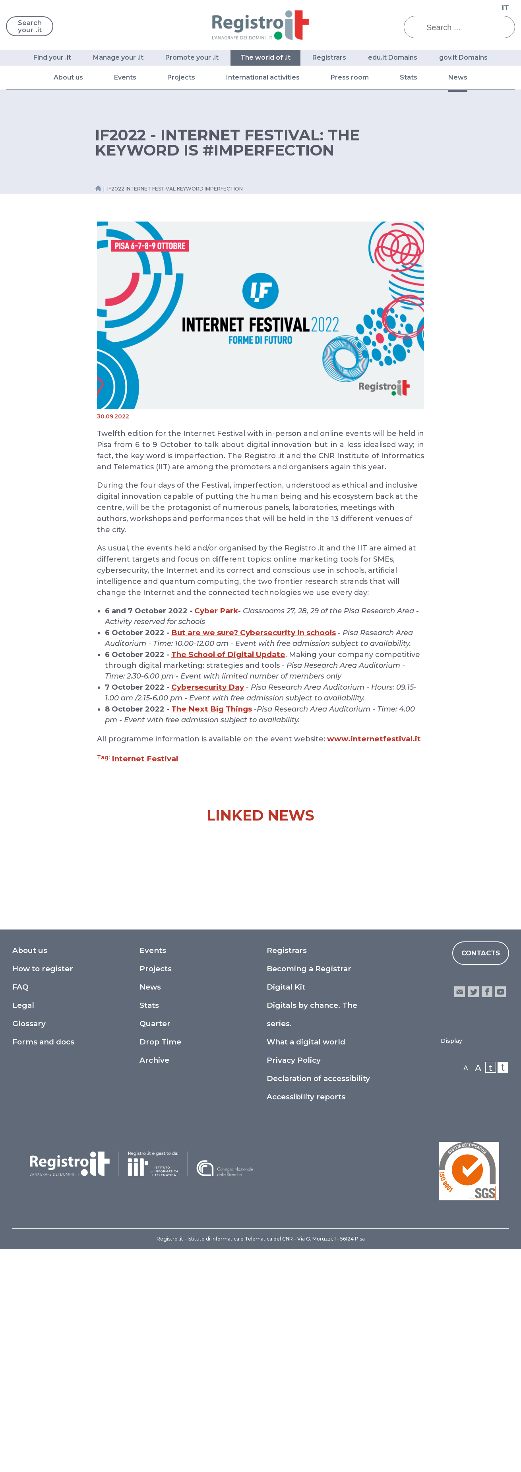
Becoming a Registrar (309, 1191)
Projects (181, 77)
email (459, 1214)
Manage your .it (118, 57)
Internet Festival (145, 758)
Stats (408, 77)
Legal (23, 1228)
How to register (42, 1191)
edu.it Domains (392, 57)
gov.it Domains (463, 57)
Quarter (154, 1246)
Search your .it (32, 27)
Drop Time (160, 1264)
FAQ (20, 1209)
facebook (487, 1214)
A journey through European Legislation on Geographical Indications (451, 1030)
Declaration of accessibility (318, 1301)
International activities (263, 77)
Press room (350, 77)
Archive (154, 1282)
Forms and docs (43, 1264)
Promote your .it (192, 57)
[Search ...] (465, 27)
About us (68, 77)
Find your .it (52, 57)
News (457, 77)
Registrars (329, 57)
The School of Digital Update (228, 654)
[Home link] (98, 188)
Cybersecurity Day (207, 687)
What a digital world (306, 1264)
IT (505, 7)
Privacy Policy (294, 1282)
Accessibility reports (306, 1319)
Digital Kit (286, 1209)
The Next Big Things (211, 709)
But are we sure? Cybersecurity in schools (253, 632)
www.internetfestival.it (374, 738)
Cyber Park (216, 610)
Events (125, 77)
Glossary (29, 1246)
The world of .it (265, 57)
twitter (473, 1214)
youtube (500, 1214)
